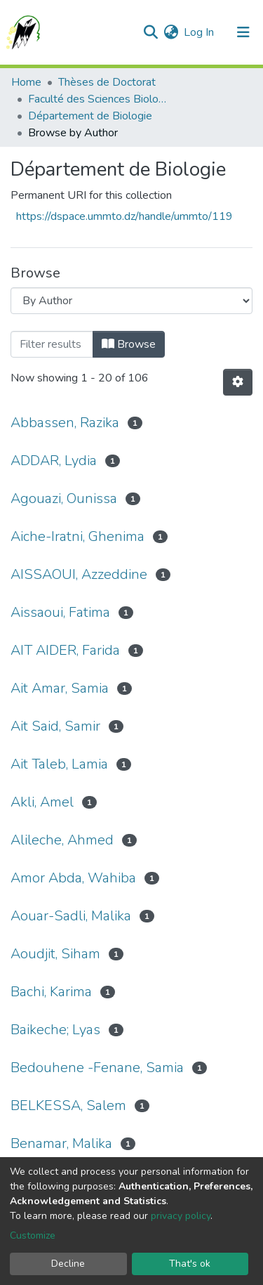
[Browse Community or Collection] (131, 300)
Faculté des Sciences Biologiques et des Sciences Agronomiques (98, 99)
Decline (68, 1263)
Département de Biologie (90, 116)
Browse (129, 344)
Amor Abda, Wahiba (73, 877)
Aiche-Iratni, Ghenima (77, 536)
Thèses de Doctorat (107, 82)
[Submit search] (150, 32)
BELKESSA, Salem (68, 1105)
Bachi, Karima (51, 991)
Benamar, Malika (61, 1143)
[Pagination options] (237, 382)
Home (26, 82)
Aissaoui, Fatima (60, 612)
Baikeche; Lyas (55, 1029)
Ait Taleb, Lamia (59, 764)
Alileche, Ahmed (62, 839)
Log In (199, 32)
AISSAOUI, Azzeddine (79, 574)
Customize (32, 1235)
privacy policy (180, 1215)
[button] (171, 32)
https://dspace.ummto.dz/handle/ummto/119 (124, 216)
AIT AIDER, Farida (65, 650)
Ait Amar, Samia (60, 688)
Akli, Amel (42, 801)
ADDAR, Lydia (54, 460)
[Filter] (52, 344)
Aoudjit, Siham (55, 953)
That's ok (189, 1263)
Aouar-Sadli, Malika (71, 915)
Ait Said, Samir (55, 726)
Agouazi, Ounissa (64, 498)
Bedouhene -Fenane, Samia (97, 1067)
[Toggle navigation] (243, 32)
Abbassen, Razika (65, 422)
